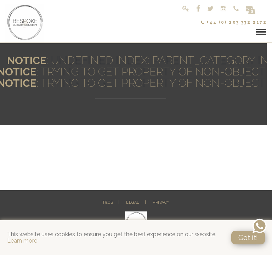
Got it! (248, 237)
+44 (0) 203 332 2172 (234, 22)
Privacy (161, 202)
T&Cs (107, 202)
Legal (133, 202)
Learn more (22, 240)
